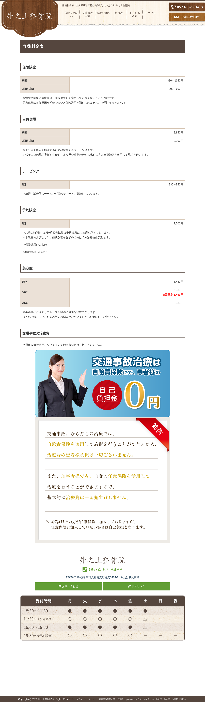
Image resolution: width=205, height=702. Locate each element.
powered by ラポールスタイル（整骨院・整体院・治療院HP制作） (157, 699)
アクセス (150, 12)
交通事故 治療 (88, 14)
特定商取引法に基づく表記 (111, 699)
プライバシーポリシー (86, 699)
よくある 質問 (135, 14)
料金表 (119, 12)
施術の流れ (103, 12)
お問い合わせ (68, 586)
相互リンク (136, 586)
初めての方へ (71, 14)
